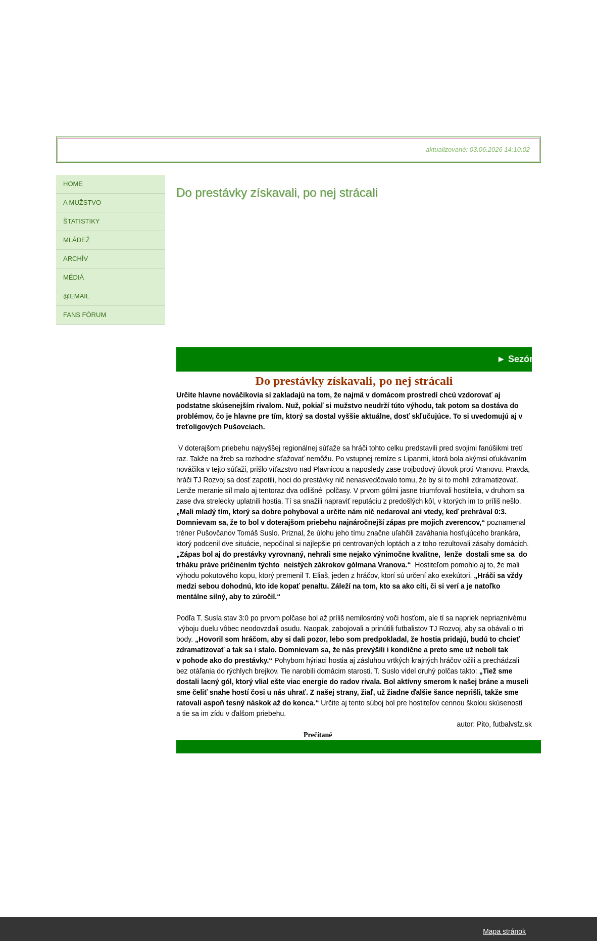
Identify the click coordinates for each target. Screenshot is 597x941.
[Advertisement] (354, 276)
